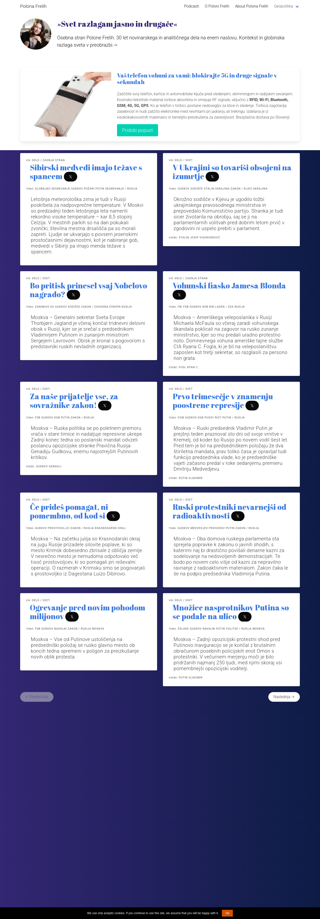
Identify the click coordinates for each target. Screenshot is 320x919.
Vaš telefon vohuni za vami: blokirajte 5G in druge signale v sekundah (197, 78)
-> (116, 45)
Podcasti (191, 6)
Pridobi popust (137, 130)
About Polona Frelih (251, 6)
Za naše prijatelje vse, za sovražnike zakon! (74, 400)
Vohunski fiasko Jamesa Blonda (229, 285)
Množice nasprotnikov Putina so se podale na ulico (231, 611)
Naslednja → (284, 696)
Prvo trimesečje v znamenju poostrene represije (223, 400)
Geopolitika (283, 6)
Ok (227, 913)
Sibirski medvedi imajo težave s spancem (86, 171)
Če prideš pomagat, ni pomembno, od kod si (69, 511)
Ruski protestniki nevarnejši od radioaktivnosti (229, 511)
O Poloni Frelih (217, 6)
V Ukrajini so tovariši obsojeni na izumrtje (232, 171)
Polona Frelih (33, 6)
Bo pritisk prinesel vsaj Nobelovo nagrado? (88, 289)
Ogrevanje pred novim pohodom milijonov (87, 611)
